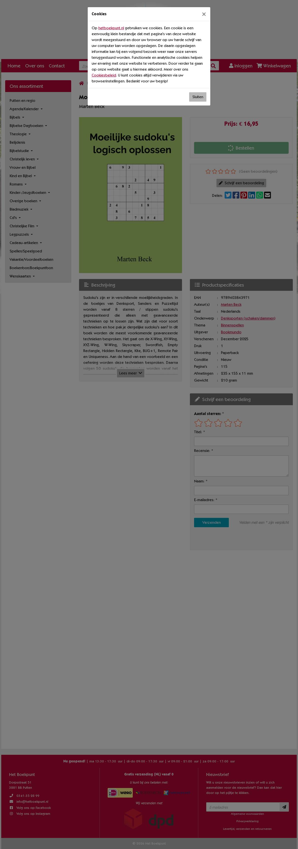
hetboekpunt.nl (111, 28)
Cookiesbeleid (104, 75)
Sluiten (197, 96)
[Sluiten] (204, 14)
